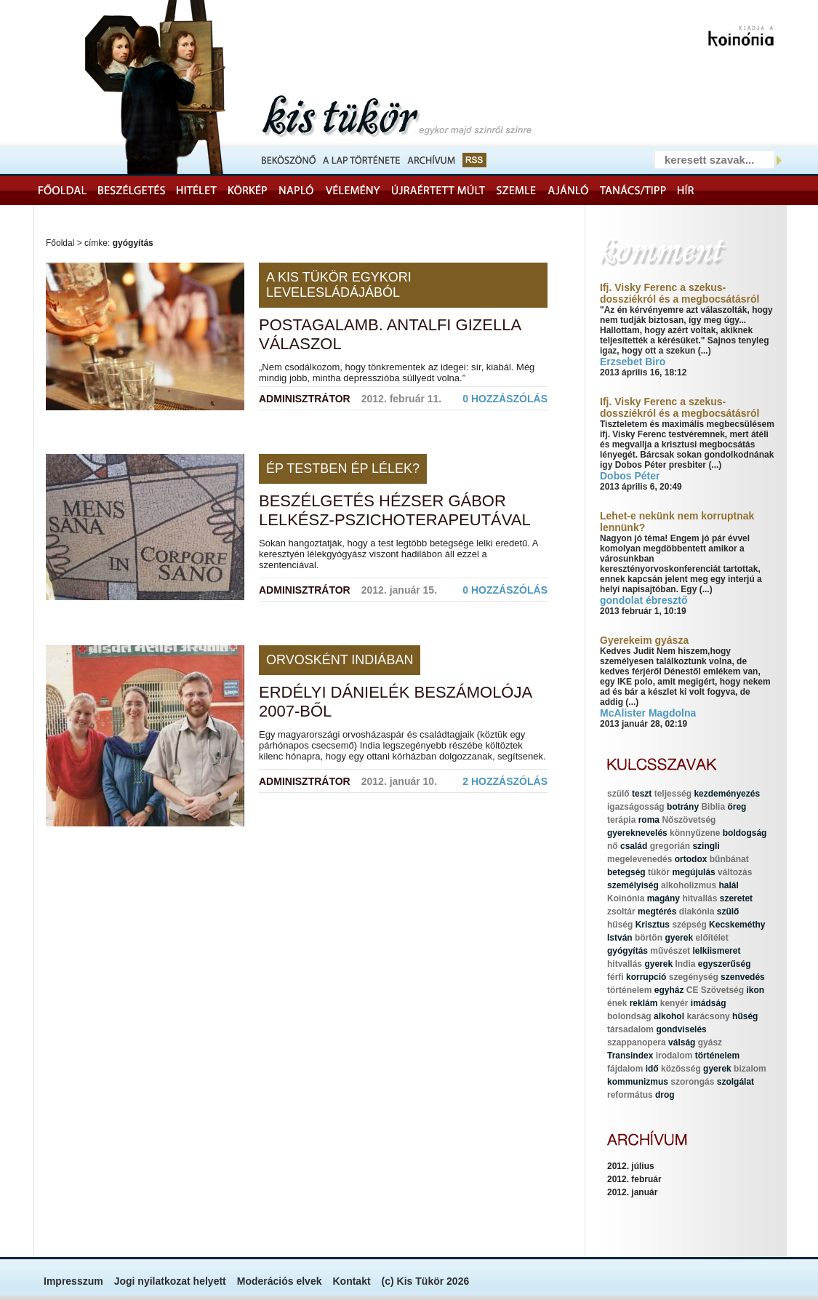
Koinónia (625, 898)
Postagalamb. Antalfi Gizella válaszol (390, 334)
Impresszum (73, 1281)
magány (663, 898)
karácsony (707, 1016)
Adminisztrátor (304, 398)
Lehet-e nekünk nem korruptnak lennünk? (677, 521)
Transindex (630, 1055)
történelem (629, 990)
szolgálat (735, 1082)
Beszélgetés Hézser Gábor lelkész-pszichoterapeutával (395, 510)
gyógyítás (627, 951)
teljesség (672, 794)
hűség (620, 925)
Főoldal (60, 243)
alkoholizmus (688, 885)
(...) (704, 351)
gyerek (679, 938)
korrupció (646, 977)
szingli (705, 846)
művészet (670, 951)
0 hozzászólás (505, 398)
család (633, 846)
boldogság (745, 833)
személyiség (633, 885)
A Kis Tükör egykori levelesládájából (339, 285)
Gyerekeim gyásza (644, 640)
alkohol (669, 1016)
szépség (689, 925)
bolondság (629, 1016)
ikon (755, 990)
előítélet (711, 938)
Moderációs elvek (279, 1281)
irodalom (674, 1055)
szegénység (693, 977)
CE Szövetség (715, 990)
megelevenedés (639, 859)
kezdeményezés (727, 794)
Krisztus (652, 925)
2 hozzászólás (505, 781)
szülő (618, 794)
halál (728, 885)
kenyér (674, 1003)
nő (612, 846)
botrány (683, 807)
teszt (641, 794)
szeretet (736, 898)
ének (617, 1003)
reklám (644, 1003)
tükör (659, 872)
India (685, 964)
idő (652, 1069)
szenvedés (743, 977)
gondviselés (681, 1029)
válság (681, 1042)
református (630, 1095)
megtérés (657, 911)
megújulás (693, 872)
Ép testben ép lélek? (343, 468)
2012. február (634, 1179)
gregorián (670, 846)
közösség (681, 1069)
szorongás (692, 1082)
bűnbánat (729, 859)
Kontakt (351, 1281)
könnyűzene (695, 833)
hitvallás (699, 898)
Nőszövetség (688, 820)
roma (648, 820)
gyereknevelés (637, 833)
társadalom (630, 1029)
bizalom (750, 1069)
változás (735, 872)
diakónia (697, 911)
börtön (648, 938)
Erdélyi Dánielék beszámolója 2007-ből (395, 701)
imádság (708, 1003)
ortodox (691, 859)
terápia (621, 820)
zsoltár (621, 911)
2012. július (630, 1166)
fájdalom (625, 1069)
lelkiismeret (716, 951)
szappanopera (636, 1042)
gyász (710, 1042)
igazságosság (636, 807)
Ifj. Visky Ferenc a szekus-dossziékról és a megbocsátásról (679, 293)
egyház (669, 990)
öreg (736, 807)
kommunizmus (637, 1082)
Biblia (713, 807)
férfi (615, 977)
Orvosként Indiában (339, 660)
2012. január (632, 1192)
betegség (626, 872)
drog (665, 1095)
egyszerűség (724, 964)
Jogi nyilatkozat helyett (170, 1281)
